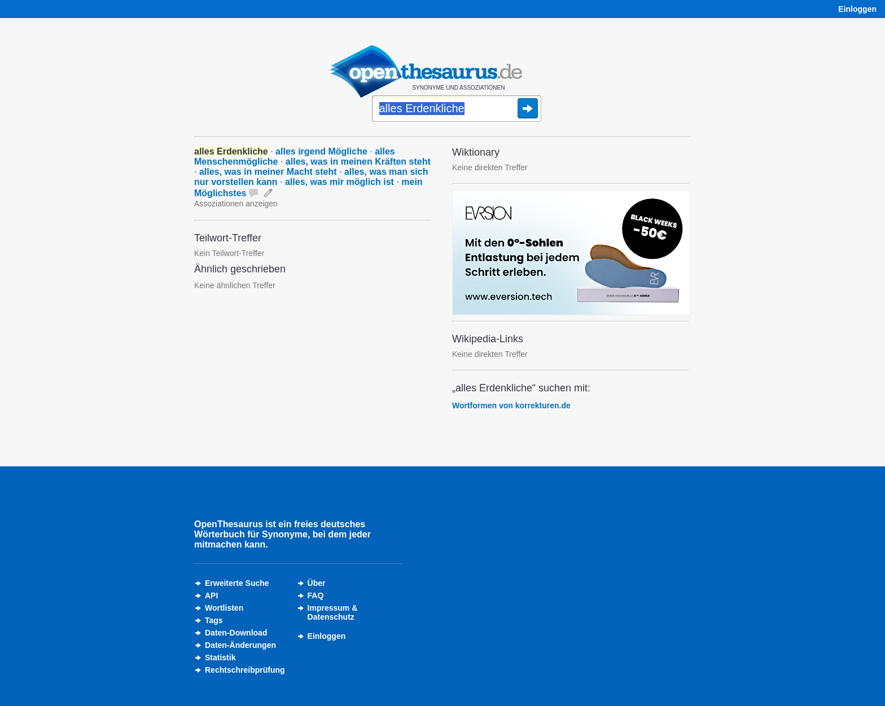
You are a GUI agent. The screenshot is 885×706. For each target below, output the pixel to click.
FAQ (316, 595)
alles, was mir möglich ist (339, 182)
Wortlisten (224, 607)
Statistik (220, 657)
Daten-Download (236, 632)
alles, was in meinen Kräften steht (358, 161)
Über (317, 583)
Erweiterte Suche (237, 583)
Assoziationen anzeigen (236, 203)
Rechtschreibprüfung (245, 669)
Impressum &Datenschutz (333, 612)
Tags (214, 620)
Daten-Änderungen (240, 645)
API (211, 595)
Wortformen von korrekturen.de (511, 405)
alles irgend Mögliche (321, 151)
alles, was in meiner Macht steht (268, 172)
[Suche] (456, 109)
